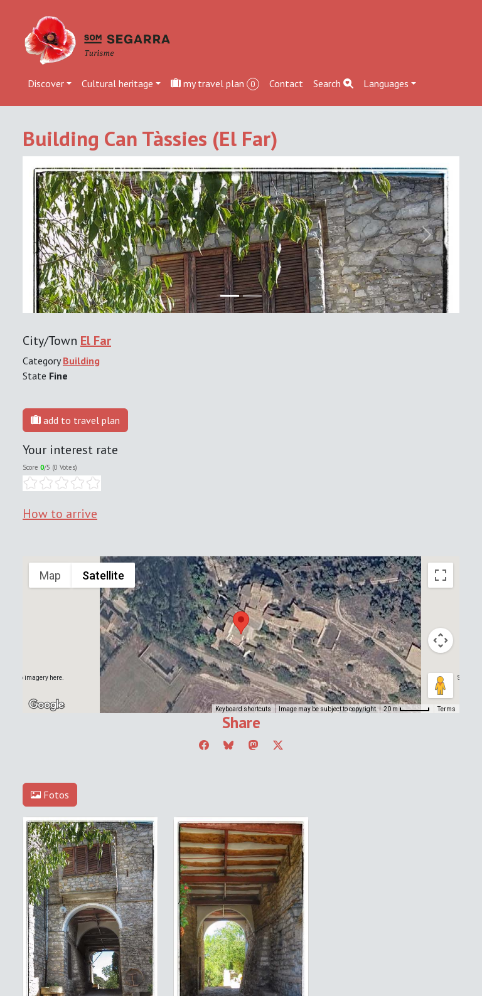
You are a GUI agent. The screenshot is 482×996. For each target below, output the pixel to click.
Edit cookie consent (64, 885)
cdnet (99, 900)
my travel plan (215, 83)
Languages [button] (386, 83)
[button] (241, 623)
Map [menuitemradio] (50, 575)
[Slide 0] (229, 296)
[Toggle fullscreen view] (440, 575)
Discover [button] (46, 83)
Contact (286, 83)
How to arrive (60, 514)
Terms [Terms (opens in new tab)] (446, 709)
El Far (95, 340)
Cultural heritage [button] (117, 83)
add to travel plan (75, 420)
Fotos (50, 794)
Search (333, 83)
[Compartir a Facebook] (204, 745)
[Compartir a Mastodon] (254, 745)
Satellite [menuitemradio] (103, 575)
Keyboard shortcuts (243, 709)
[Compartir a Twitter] (278, 745)
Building (81, 360)
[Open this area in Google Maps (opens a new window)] (46, 705)
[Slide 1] (252, 296)
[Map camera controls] (440, 640)
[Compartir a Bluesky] (228, 745)
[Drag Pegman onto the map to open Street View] (440, 685)
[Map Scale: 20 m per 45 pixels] (407, 708)
